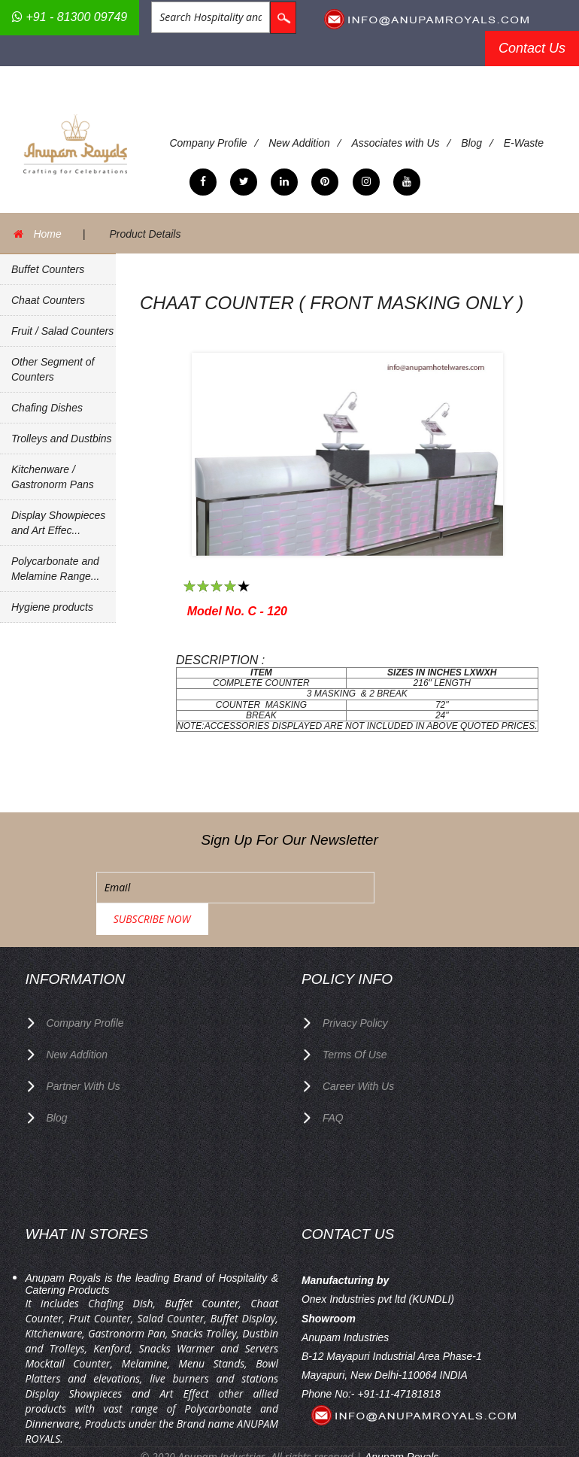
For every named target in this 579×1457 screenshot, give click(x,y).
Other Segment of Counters (53, 369)
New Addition (300, 143)
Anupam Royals (402, 1422)
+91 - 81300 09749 (69, 17)
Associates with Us (396, 143)
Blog (472, 143)
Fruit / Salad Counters (62, 331)
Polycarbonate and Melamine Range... (55, 568)
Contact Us (532, 48)
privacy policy (355, 991)
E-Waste (524, 143)
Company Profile (209, 143)
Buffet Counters (47, 269)
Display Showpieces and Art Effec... (58, 522)
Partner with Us (84, 1053)
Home (48, 233)
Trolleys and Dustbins (61, 439)
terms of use (355, 1022)
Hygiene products (52, 607)
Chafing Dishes (47, 408)
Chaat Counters (48, 300)
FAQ (333, 1084)
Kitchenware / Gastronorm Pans (52, 476)
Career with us (359, 1053)
